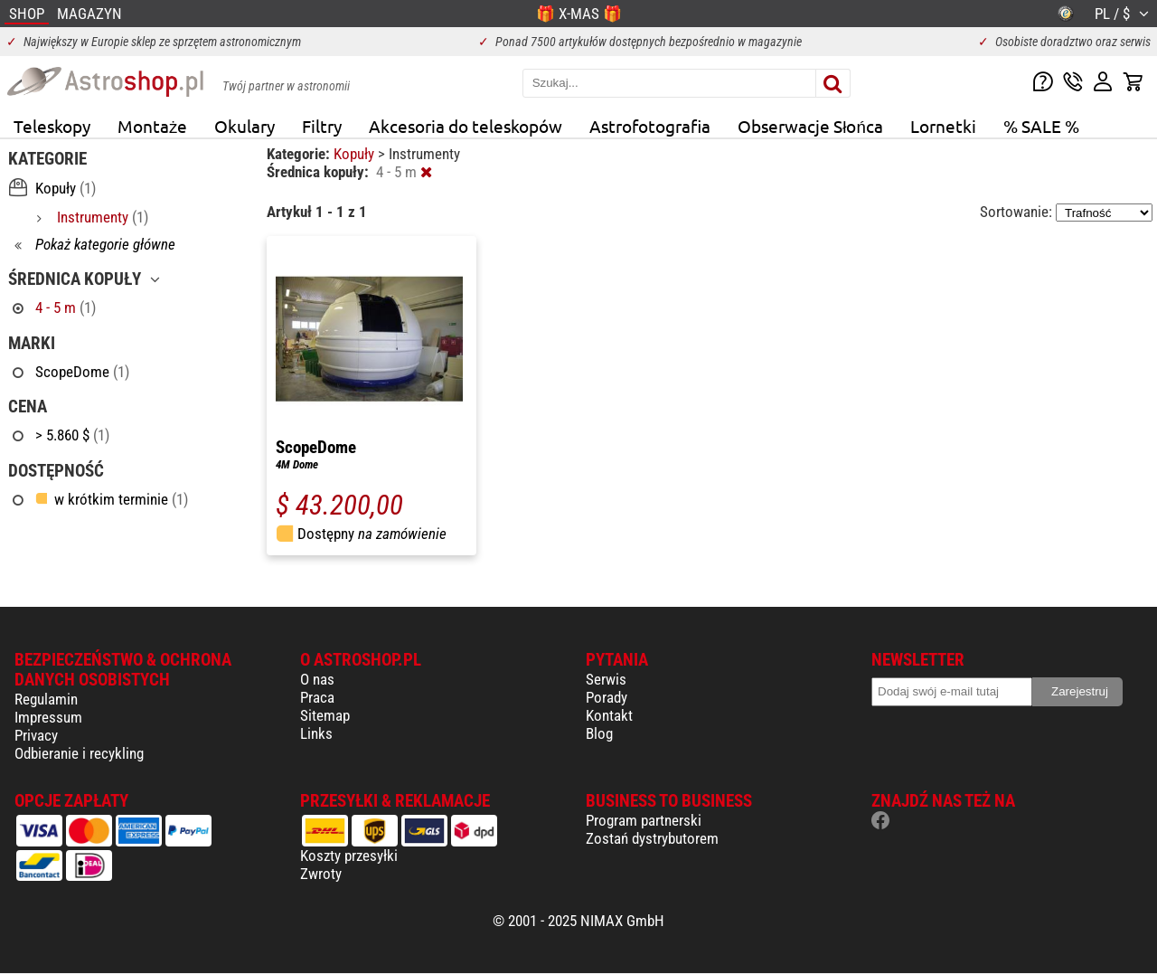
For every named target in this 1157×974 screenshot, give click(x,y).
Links (316, 733)
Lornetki (943, 126)
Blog (599, 733)
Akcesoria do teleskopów (465, 126)
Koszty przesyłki (349, 855)
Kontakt (609, 715)
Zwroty (321, 874)
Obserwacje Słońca (810, 126)
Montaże (152, 126)
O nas (317, 679)
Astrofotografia (649, 126)
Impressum (48, 717)
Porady (606, 697)
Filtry (322, 126)
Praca (317, 697)
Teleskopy (52, 126)
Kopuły (356, 154)
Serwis (606, 679)
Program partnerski (643, 820)
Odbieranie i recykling (79, 753)
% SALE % (1041, 126)
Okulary (244, 126)
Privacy (36, 735)
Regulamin (46, 699)
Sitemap (325, 715)
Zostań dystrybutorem (652, 838)
